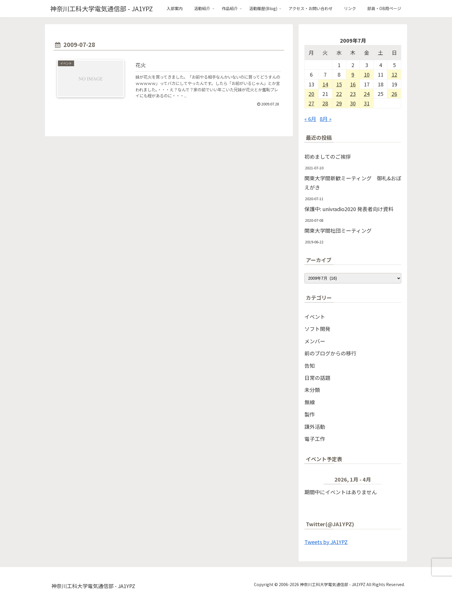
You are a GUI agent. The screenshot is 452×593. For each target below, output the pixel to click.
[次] (391, 480)
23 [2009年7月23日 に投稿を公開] (353, 93)
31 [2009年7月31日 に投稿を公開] (367, 103)
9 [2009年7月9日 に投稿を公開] (352, 74)
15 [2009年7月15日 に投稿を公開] (339, 84)
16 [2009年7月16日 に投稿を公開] (353, 84)
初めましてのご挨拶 (327, 156)
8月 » (326, 118)
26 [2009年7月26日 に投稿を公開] (394, 93)
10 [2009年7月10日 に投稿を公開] (367, 74)
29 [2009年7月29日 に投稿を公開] (339, 103)
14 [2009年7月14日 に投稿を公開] (325, 84)
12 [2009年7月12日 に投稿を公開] (394, 74)
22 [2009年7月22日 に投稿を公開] (339, 93)
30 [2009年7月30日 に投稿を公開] (353, 103)
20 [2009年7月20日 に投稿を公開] (311, 93)
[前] (314, 480)
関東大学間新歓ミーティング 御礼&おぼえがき (352, 182)
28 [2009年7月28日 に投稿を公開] (325, 103)
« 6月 (310, 118)
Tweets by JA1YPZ (326, 541)
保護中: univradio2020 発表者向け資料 (348, 209)
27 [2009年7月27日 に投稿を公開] (311, 103)
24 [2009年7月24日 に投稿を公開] (367, 93)
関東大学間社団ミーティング (338, 230)
